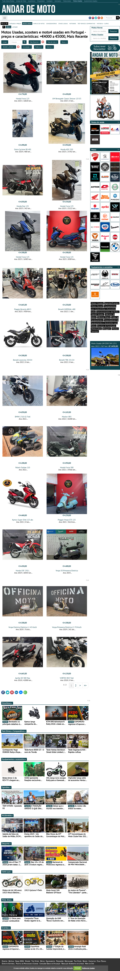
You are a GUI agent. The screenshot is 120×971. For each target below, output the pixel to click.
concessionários (51, 23)
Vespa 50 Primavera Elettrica (67, 570)
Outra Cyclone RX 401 (22, 149)
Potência (38, 47)
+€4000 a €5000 (9, 47)
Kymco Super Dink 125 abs (22, 520)
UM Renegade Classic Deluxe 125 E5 (66, 98)
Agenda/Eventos (112, 303)
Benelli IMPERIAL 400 (66, 309)
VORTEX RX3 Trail (67, 678)
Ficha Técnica (101, 961)
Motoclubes (96, 328)
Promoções (59, 961)
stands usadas (63, 23)
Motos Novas (96, 306)
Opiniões (6, 787)
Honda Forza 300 (66, 467)
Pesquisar (113, 31)
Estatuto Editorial (8, 963)
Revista (85, 961)
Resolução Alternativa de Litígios (72, 963)
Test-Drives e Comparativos (14, 731)
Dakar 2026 (19, 961)
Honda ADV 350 (66, 149)
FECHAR (77, 968)
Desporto (6, 843)
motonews (72, 23)
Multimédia (7, 815)
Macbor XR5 (66, 417)
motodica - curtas (103, 23)
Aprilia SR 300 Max (22, 678)
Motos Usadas (97, 303)
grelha (8, 27)
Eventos (6, 928)
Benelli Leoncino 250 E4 (22, 360)
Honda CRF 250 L (22, 570)
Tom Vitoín (35, 961)
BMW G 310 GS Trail (22, 417)
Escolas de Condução (107, 326)
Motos (42, 961)
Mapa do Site (89, 963)
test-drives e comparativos (86, 23)
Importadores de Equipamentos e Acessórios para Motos (105, 323)
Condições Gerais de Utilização (49, 963)
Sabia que (7, 871)
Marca (64, 42)
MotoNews (7, 703)
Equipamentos (50, 961)
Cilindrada (27, 47)
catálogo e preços (15, 23)
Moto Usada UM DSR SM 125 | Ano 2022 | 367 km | (105, 354)
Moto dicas (7, 900)
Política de (88, 968)
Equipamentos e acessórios (14, 759)
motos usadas (27, 23)
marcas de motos (38, 23)
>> (85, 685)
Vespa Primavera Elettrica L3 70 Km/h (66, 627)
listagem (15, 27)
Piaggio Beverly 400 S (22, 309)
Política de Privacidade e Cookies (27, 963)
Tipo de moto (52, 42)
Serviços (94, 331)
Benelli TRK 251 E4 (66, 360)
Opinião (27, 961)
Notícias (11, 961)
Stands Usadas (97, 314)
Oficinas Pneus (104, 317)
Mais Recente (34, 42)
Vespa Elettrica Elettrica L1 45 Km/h (23, 627)
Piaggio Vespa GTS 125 (67, 520)
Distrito (50, 47)
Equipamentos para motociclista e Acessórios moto (103, 309)
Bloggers (107, 328)
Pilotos (115, 328)
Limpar (5, 42)
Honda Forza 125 (22, 98)
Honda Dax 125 (23, 206)
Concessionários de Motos (108, 312)
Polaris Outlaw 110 (22, 467)
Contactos (92, 961)
